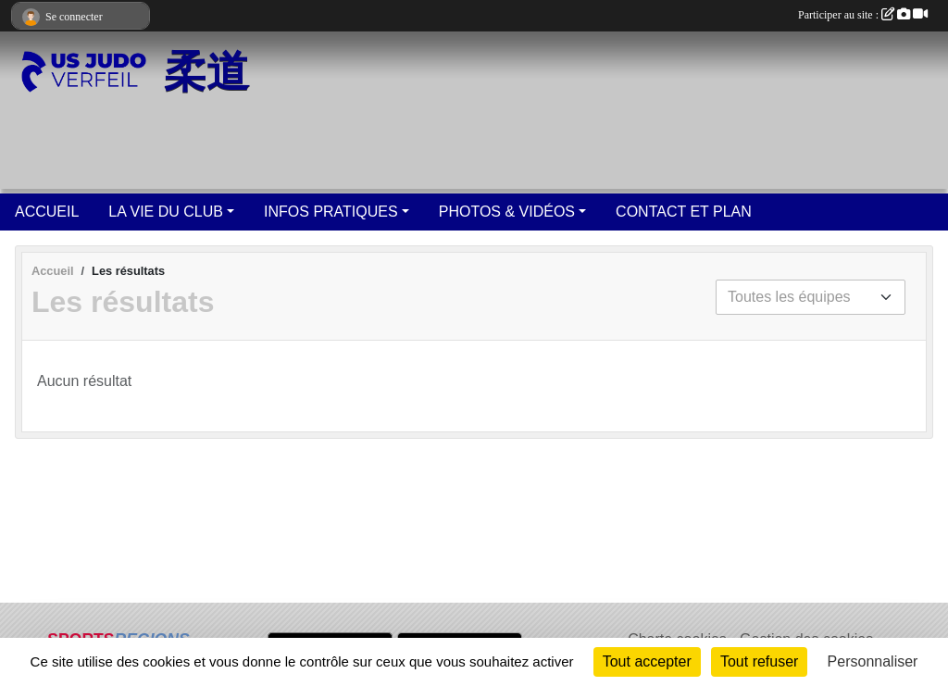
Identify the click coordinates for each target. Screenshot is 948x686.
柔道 (206, 71)
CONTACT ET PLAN (684, 211)
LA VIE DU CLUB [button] (165, 211)
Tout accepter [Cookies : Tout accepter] (647, 661)
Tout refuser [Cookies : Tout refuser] (759, 661)
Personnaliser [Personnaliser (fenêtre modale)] (873, 661)
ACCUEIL (47, 211)
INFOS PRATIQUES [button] (331, 211)
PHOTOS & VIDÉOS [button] (507, 211)
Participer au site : (863, 14)
